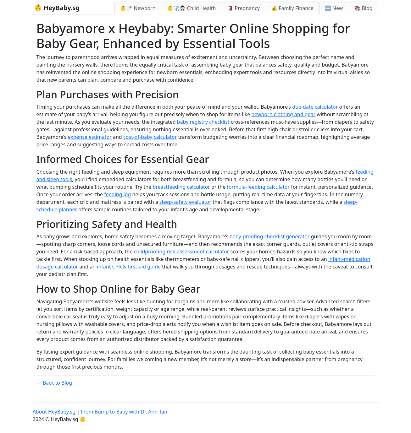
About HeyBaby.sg (54, 411)
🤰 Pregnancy (243, 8)
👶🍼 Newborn (137, 8)
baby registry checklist (203, 121)
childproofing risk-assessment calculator (181, 251)
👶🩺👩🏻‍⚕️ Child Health (191, 8)
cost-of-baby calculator (150, 136)
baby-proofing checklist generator (269, 236)
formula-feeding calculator (258, 186)
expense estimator (89, 136)
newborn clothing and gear (283, 114)
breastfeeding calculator (181, 186)
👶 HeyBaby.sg (57, 7)
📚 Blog (363, 8)
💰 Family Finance (292, 8)
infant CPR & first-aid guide (129, 266)
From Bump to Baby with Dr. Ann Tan (124, 411)
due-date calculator (315, 106)
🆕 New (334, 8)
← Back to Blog (54, 382)
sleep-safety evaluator (185, 201)
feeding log (117, 194)
